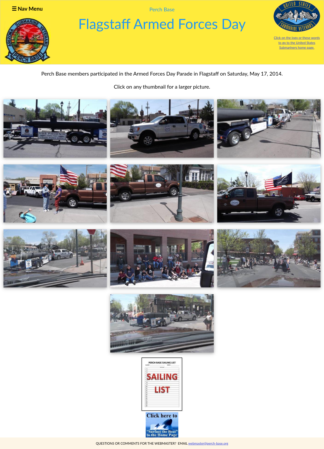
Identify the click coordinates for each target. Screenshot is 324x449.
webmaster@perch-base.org (208, 443)
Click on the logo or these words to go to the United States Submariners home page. (297, 42)
